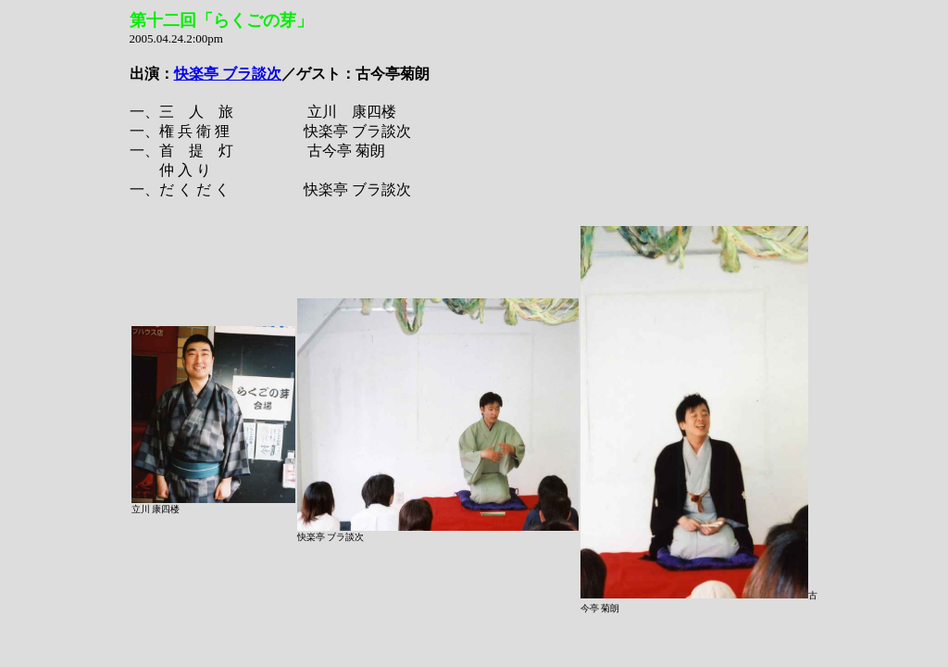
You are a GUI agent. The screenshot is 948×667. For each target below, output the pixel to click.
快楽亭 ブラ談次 (227, 74)
